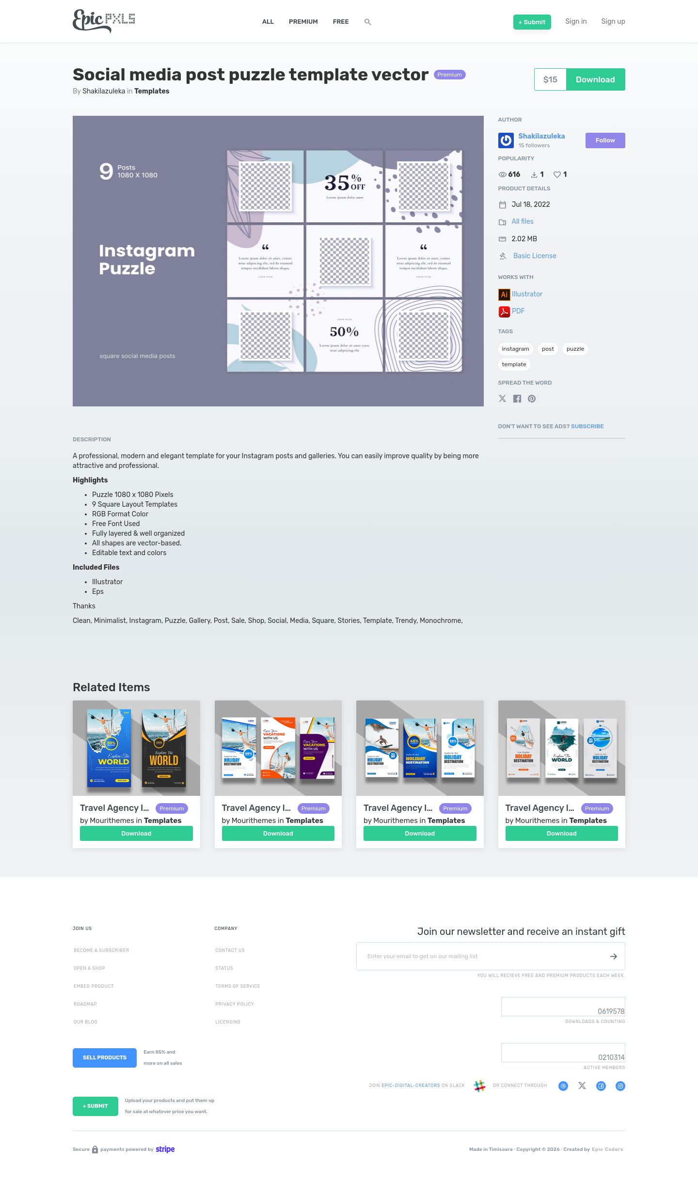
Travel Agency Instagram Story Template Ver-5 (115, 808)
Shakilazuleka (103, 91)
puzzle (575, 348)
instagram (516, 348)
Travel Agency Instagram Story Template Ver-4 (257, 808)
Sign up (613, 21)
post (548, 348)
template (514, 364)
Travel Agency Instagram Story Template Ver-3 (399, 808)
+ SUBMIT (95, 1106)
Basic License (534, 256)
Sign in (576, 21)
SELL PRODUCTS (105, 1058)
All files (523, 221)
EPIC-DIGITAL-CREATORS (411, 1086)
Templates (151, 91)
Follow (605, 140)
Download (136, 833)
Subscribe (587, 426)
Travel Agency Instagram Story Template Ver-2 (541, 808)
